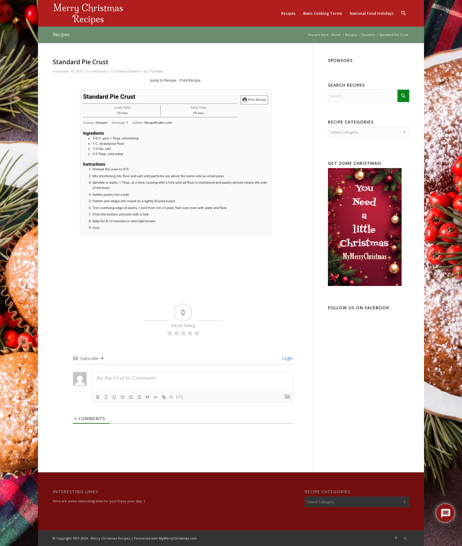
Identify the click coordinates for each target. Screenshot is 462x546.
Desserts (121, 71)
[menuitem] (289, 13)
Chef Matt (155, 71)
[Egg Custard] (4, 273)
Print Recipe (190, 80)
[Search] (403, 13)
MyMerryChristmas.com (178, 538)
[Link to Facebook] (396, 538)
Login (287, 358)
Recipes (61, 34)
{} (171, 396)
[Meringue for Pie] (457, 273)
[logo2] (88, 13)
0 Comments (97, 71)
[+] (179, 396)
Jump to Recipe (163, 80)
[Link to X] (404, 538)
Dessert (134, 71)
